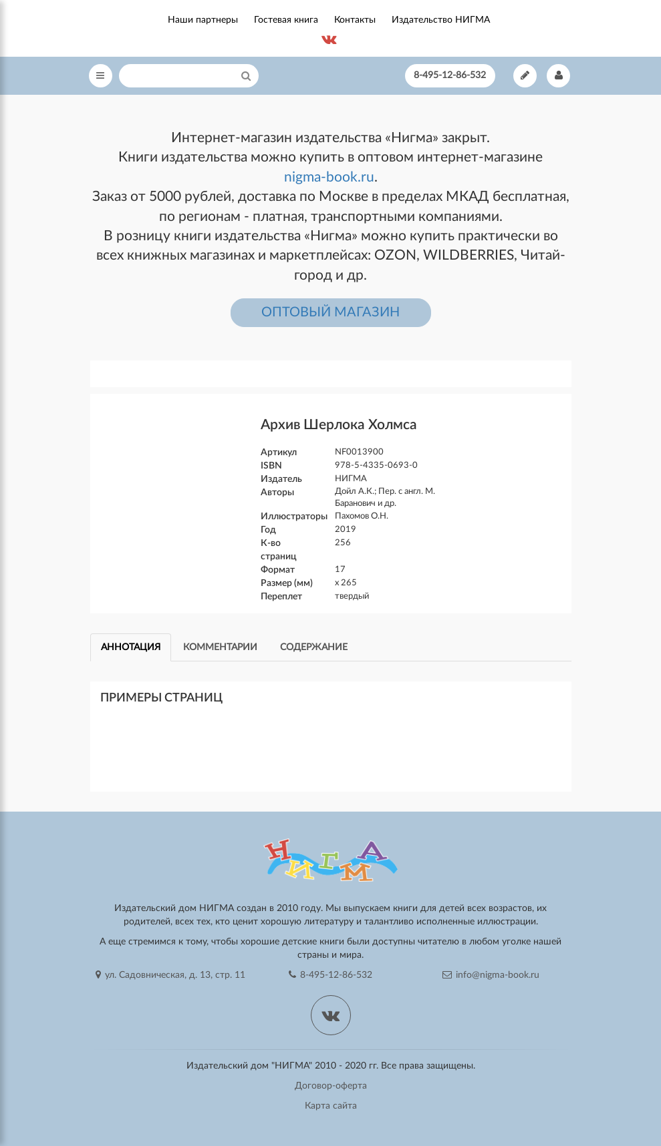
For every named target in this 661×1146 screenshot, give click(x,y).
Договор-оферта (331, 1086)
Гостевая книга (286, 20)
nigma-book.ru (329, 177)
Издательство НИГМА (441, 20)
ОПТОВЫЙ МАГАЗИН (330, 312)
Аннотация (130, 647)
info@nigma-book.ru (490, 975)
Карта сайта (331, 1106)
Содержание (314, 647)
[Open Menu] (100, 75)
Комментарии (220, 647)
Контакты (355, 20)
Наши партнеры (203, 20)
